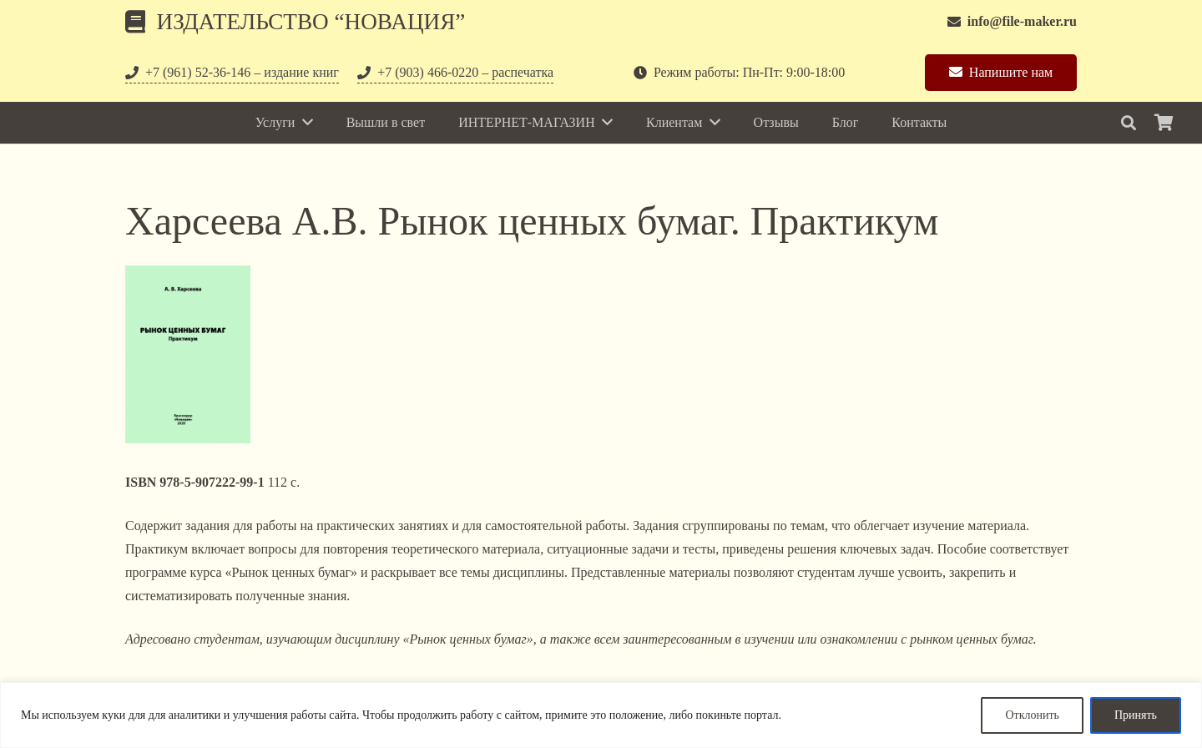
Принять (1135, 715)
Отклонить (1032, 715)
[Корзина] (1163, 123)
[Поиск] (1128, 123)
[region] (601, 715)
